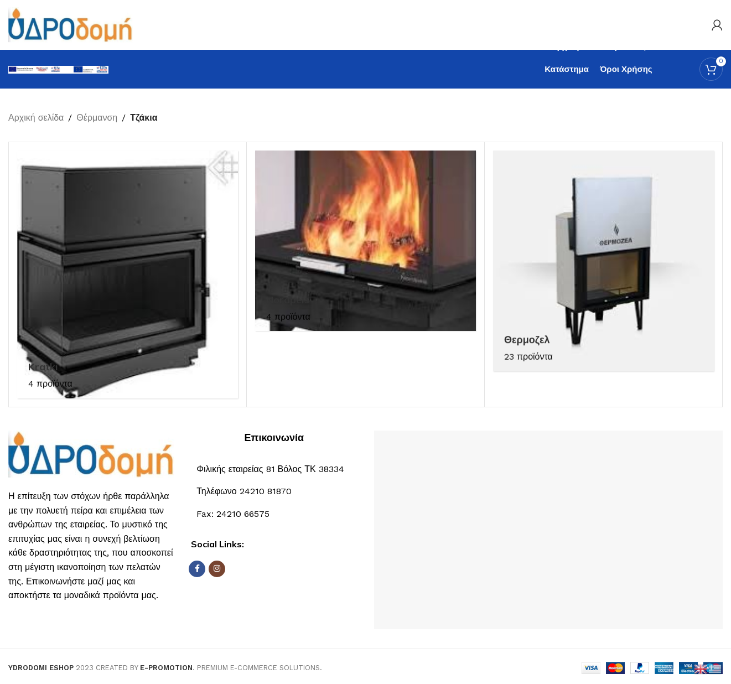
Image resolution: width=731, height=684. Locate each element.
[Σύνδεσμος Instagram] (217, 569)
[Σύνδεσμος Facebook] (197, 569)
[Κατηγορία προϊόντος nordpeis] (365, 241)
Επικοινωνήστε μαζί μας (75, 581)
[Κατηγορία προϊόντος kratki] (127, 274)
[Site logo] (70, 24)
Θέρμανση (96, 117)
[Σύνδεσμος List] (274, 491)
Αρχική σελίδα (36, 117)
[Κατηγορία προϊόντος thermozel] (603, 261)
